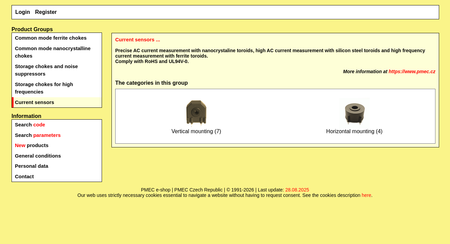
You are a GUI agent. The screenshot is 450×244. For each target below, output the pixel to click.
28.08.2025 (297, 189)
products (31, 145)
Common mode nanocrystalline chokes (52, 52)
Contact (24, 176)
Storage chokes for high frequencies (44, 88)
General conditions (38, 156)
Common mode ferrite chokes (51, 38)
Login (22, 12)
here (366, 195)
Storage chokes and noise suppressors (46, 70)
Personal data (31, 166)
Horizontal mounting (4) (354, 129)
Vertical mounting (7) (196, 129)
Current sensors (34, 102)
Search (30, 124)
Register (46, 12)
